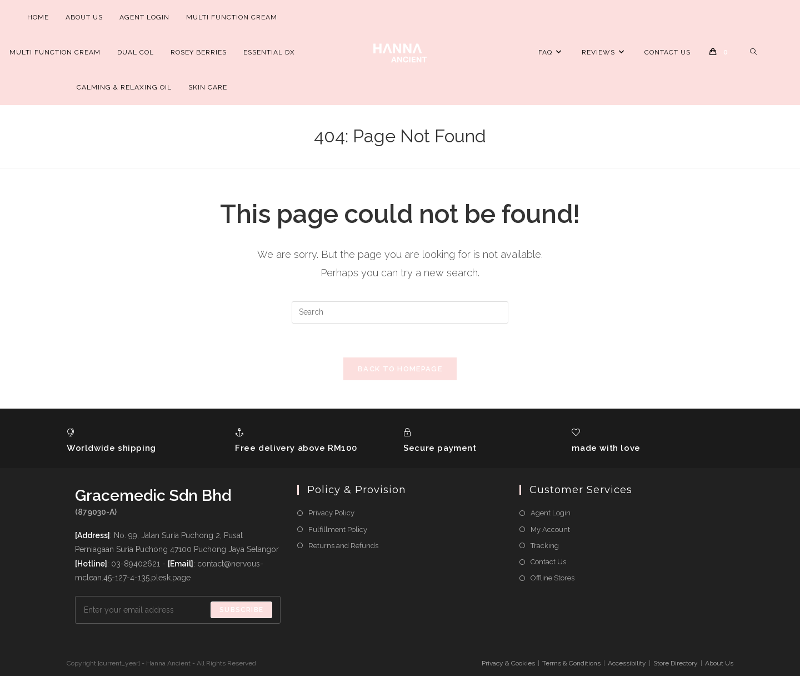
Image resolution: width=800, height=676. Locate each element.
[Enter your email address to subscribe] (178, 610)
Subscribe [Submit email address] (241, 610)
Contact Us (548, 562)
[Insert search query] (400, 312)
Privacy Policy (331, 513)
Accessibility (627, 663)
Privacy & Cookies (508, 663)
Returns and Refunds (343, 545)
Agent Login (551, 513)
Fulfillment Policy (337, 529)
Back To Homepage (400, 369)
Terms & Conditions (571, 663)
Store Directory (675, 663)
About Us (719, 663)
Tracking (545, 545)
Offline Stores (552, 578)
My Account (550, 529)
